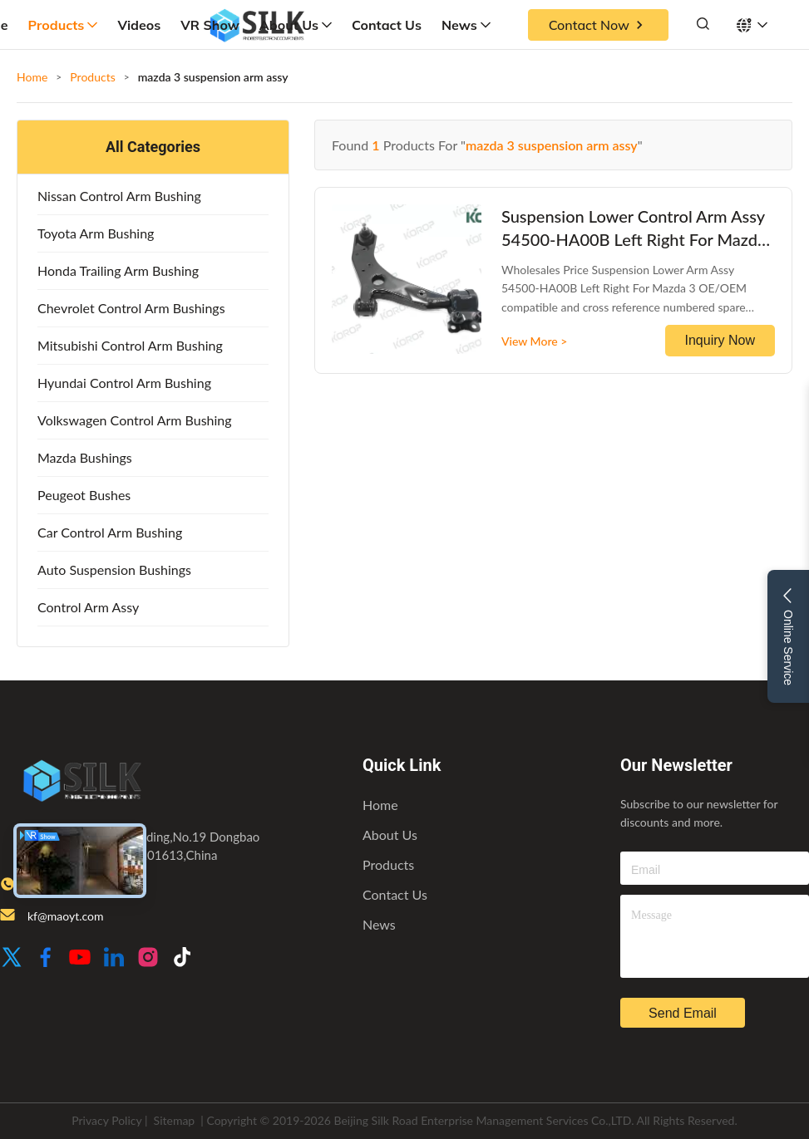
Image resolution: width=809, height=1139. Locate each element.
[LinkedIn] (114, 958)
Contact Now (598, 25)
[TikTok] (182, 958)
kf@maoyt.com (65, 916)
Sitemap (174, 1120)
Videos (138, 25)
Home (32, 77)
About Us (295, 25)
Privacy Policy (106, 1120)
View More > (534, 341)
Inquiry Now (720, 340)
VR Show (209, 25)
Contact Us (387, 25)
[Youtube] (79, 958)
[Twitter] (11, 958)
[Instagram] (148, 958)
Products (63, 25)
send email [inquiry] (683, 1013)
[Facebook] (45, 958)
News (466, 25)
